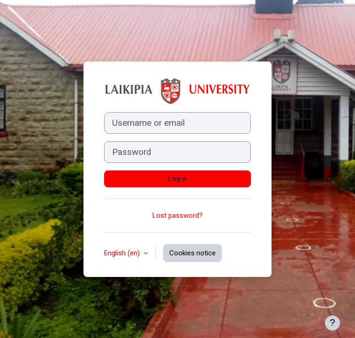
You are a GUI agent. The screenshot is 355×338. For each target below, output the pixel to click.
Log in (177, 179)
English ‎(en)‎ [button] (123, 253)
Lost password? (177, 215)
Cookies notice (192, 253)
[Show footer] (332, 322)
